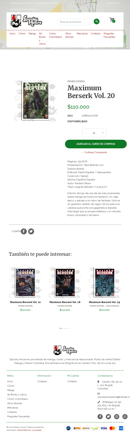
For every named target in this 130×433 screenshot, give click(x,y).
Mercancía (82, 33)
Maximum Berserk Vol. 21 (25, 302)
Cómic (22, 33)
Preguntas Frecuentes (109, 35)
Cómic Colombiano (55, 35)
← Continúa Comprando (94, 152)
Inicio (12, 33)
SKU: (70, 115)
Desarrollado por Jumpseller (29, 430)
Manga (32, 33)
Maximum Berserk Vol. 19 (104, 302)
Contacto (95, 33)
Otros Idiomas (69, 35)
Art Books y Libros (42, 38)
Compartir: (15, 231)
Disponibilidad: (73, 121)
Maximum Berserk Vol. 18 (65, 302)
